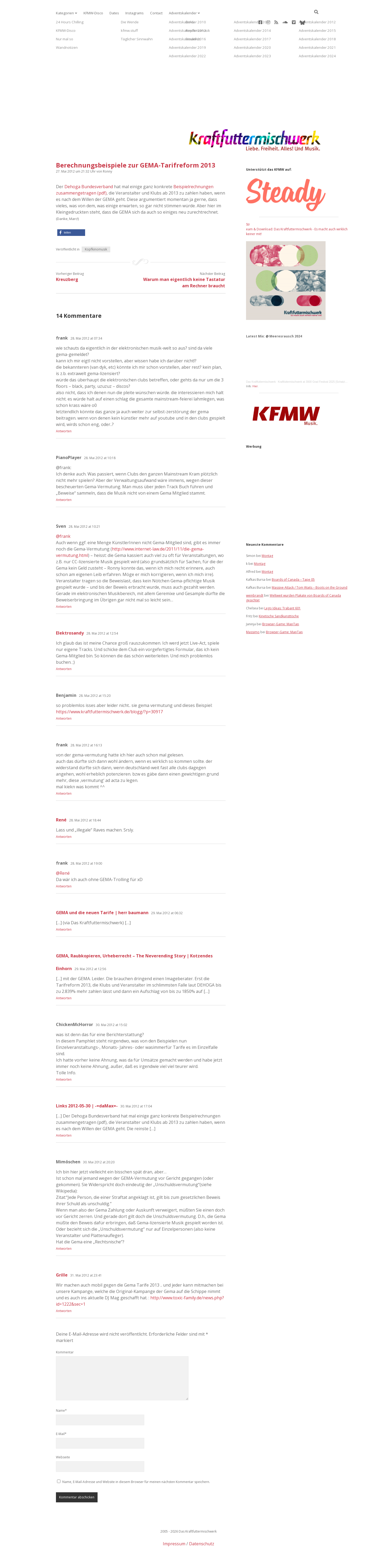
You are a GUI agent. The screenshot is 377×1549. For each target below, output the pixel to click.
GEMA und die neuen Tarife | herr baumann (102, 896)
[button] (71, 215)
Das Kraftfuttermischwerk (261, 364)
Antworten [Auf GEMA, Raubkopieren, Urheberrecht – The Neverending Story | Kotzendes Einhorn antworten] (64, 981)
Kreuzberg (67, 262)
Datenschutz (201, 1527)
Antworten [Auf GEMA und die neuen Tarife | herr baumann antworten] (64, 912)
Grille (62, 1258)
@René (63, 856)
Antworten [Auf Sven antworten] (64, 589)
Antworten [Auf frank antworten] (64, 414)
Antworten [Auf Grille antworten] (64, 1294)
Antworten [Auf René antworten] (64, 819)
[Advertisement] (188, 65)
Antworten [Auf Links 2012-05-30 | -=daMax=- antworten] (64, 1118)
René (61, 803)
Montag (267, 538)
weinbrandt (254, 578)
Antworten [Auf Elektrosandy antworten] (64, 652)
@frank (63, 519)
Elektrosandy (70, 616)
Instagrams (130, 13)
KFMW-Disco (91, 13)
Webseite (63, 1440)
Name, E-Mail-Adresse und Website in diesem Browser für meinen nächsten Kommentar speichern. (136, 1465)
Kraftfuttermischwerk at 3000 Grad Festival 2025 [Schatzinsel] (314, 364)
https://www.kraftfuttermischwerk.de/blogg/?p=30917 (109, 695)
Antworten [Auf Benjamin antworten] (64, 701)
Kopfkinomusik (96, 232)
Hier (255, 369)
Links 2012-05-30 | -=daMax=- (87, 1089)
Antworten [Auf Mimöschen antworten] (64, 1231)
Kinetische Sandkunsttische (279, 599)
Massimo (253, 615)
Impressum (174, 1527)
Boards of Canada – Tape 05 (293, 562)
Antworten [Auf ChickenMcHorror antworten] (64, 1062)
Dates (111, 13)
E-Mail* (61, 1417)
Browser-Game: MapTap (280, 607)
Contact (151, 13)
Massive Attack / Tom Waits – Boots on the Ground (309, 570)
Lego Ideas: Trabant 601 (282, 591)
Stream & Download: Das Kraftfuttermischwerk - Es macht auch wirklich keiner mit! (297, 212)
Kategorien (64, 13)
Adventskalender (175, 13)
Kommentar (65, 1335)
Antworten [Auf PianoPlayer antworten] (64, 483)
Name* (61, 1393)
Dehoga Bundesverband (88, 170)
